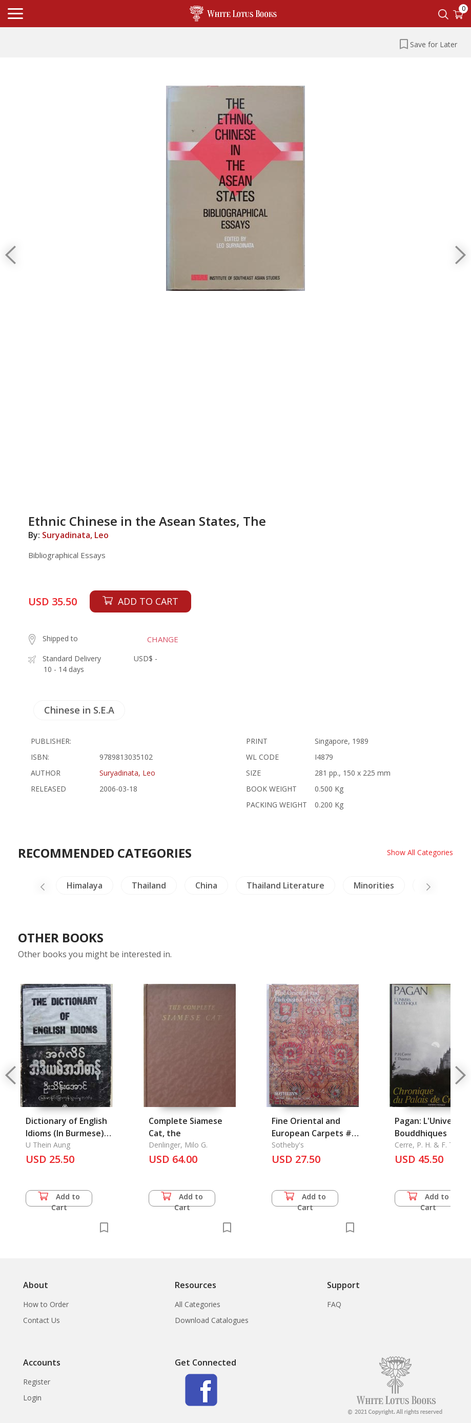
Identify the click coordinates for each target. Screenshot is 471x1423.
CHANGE (162, 639)
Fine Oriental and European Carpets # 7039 (312, 1133)
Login (32, 1397)
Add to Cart (59, 1199)
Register (36, 1382)
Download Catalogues (212, 1320)
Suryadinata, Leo (75, 535)
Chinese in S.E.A (79, 710)
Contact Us (41, 1320)
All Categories (197, 1304)
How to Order (46, 1304)
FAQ (334, 1304)
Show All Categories (420, 852)
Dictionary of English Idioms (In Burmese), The (66, 1133)
